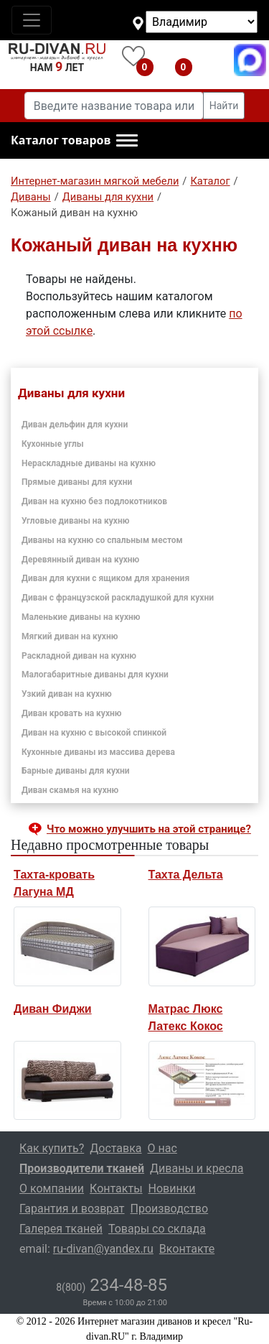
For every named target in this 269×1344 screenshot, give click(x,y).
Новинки (172, 1188)
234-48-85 (111, 1285)
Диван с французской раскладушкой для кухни (118, 598)
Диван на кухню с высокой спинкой (94, 733)
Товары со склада (157, 1229)
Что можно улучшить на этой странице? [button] (149, 828)
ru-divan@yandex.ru (103, 1249)
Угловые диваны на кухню (75, 521)
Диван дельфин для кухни (75, 425)
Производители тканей (81, 1168)
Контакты (116, 1188)
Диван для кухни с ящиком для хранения (105, 578)
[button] (74, 140)
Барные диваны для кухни (76, 771)
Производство (170, 1208)
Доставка (115, 1148)
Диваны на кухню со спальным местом (102, 540)
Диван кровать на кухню (72, 713)
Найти (224, 105)
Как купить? (51, 1148)
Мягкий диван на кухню (70, 636)
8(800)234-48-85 (211, 60)
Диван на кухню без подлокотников (94, 501)
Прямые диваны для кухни (77, 482)
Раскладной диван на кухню (79, 656)
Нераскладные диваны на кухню (89, 463)
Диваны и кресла (196, 1168)
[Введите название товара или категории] (114, 105)
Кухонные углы (53, 444)
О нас (162, 1148)
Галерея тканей (61, 1229)
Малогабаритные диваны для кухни (95, 674)
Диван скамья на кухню (70, 790)
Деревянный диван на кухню (80, 560)
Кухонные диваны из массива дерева (98, 752)
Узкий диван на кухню (67, 694)
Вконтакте (186, 1249)
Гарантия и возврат (72, 1208)
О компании (51, 1188)
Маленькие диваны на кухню (81, 617)
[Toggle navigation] (31, 20)
